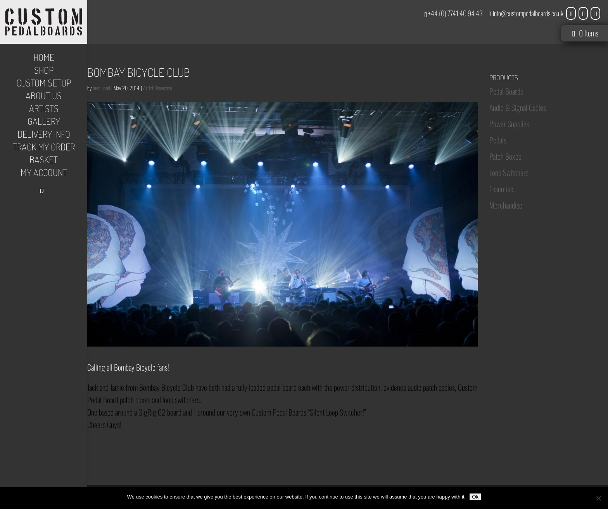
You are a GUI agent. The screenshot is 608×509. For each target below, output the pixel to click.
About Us (44, 97)
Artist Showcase (157, 88)
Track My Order (44, 148)
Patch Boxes (505, 156)
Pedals (497, 140)
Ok (475, 497)
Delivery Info (43, 135)
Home (43, 59)
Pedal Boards (506, 91)
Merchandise (505, 205)
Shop (44, 71)
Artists (44, 110)
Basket (43, 161)
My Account (44, 174)
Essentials (502, 189)
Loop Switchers (509, 172)
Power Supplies (509, 123)
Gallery (44, 123)
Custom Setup (43, 84)
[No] (598, 498)
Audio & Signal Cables (517, 107)
